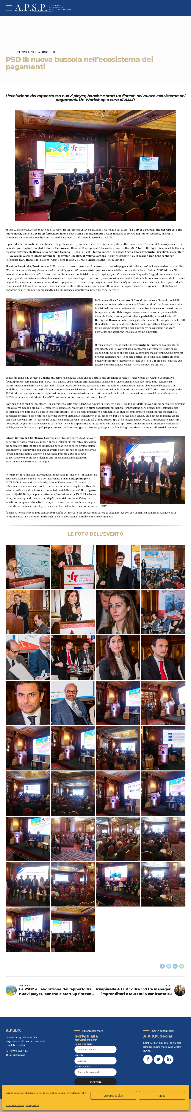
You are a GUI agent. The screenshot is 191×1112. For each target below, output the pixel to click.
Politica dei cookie (15, 1105)
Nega (162, 1095)
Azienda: (95, 1059)
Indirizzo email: (95, 1070)
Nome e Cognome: (95, 1047)
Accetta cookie (113, 1095)
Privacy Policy (80, 1092)
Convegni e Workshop (36, 52)
